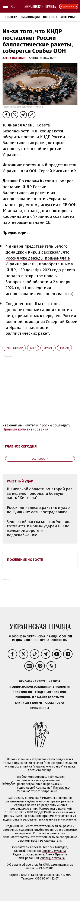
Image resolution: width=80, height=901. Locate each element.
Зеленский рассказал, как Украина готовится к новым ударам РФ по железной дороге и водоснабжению (39, 528)
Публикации (30, 17)
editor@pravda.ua (52, 858)
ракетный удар (14, 348)
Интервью (69, 17)
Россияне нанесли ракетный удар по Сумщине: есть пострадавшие (38, 509)
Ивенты (54, 681)
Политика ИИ (22, 692)
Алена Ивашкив (14, 58)
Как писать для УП (28, 702)
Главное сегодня (21, 446)
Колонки (50, 17)
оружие (48, 348)
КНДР (33, 348)
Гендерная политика (51, 692)
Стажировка (54, 702)
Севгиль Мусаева (54, 851)
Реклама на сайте (32, 681)
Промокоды (39, 708)
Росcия (64, 348)
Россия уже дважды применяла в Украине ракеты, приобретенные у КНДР (39, 264)
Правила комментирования (26, 429)
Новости (10, 17)
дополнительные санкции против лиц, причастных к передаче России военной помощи (41, 315)
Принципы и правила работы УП (39, 697)
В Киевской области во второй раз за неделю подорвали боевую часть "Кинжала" (39, 493)
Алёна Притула (56, 854)
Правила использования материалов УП (39, 686)
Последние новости (25, 560)
